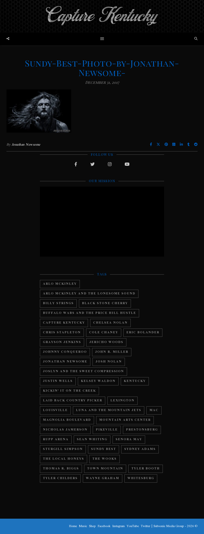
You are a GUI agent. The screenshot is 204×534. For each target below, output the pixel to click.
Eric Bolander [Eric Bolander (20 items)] (142, 332)
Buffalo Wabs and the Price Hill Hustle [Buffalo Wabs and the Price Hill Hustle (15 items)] (89, 313)
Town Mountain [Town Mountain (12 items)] (105, 469)
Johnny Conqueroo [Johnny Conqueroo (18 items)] (65, 352)
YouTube (133, 526)
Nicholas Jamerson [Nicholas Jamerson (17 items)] (65, 430)
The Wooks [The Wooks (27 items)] (104, 459)
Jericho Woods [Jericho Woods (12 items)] (106, 342)
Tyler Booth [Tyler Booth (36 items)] (145, 469)
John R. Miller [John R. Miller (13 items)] (111, 352)
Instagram (118, 526)
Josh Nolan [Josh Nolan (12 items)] (109, 362)
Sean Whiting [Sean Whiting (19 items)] (92, 439)
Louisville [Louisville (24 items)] (55, 410)
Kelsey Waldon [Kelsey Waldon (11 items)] (98, 381)
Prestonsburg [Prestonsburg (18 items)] (142, 430)
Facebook (104, 526)
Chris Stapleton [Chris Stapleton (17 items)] (62, 332)
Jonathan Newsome (26, 144)
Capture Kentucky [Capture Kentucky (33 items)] (64, 323)
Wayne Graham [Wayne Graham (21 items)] (102, 478)
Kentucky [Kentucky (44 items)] (135, 381)
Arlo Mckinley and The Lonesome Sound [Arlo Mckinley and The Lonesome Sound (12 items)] (89, 294)
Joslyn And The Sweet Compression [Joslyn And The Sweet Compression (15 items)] (83, 371)
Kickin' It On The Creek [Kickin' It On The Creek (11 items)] (69, 391)
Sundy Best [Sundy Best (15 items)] (103, 449)
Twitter (145, 526)
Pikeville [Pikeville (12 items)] (107, 430)
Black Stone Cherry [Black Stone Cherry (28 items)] (105, 303)
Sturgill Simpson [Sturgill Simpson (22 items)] (63, 449)
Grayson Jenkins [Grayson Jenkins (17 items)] (62, 342)
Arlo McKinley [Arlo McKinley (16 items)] (60, 284)
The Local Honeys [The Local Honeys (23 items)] (63, 459)
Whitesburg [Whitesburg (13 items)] (140, 478)
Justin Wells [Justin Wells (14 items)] (58, 381)
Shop (92, 526)
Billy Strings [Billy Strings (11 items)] (58, 303)
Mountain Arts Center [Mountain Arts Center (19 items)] (125, 420)
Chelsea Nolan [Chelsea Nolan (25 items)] (110, 323)
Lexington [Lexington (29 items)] (122, 400)
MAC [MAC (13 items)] (153, 410)
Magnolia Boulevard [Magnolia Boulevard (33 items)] (67, 420)
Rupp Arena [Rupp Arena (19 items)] (56, 439)
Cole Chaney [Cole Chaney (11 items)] (103, 332)
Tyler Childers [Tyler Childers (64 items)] (60, 478)
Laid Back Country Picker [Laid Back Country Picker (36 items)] (72, 400)
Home (73, 526)
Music (83, 526)
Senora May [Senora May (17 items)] (129, 439)
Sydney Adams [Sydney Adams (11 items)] (140, 449)
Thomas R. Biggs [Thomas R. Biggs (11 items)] (61, 469)
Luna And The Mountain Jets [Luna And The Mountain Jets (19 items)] (108, 410)
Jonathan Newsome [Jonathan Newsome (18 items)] (65, 362)
